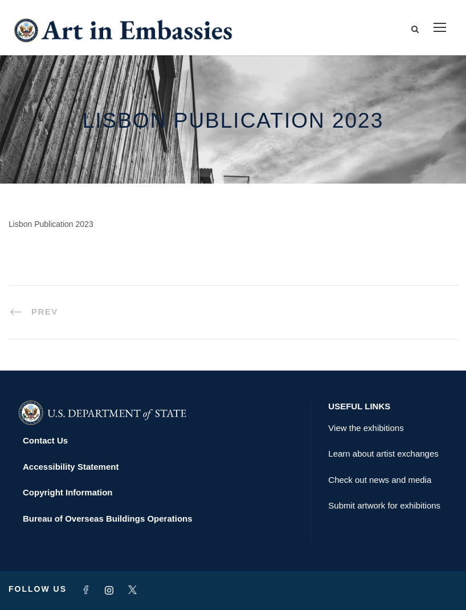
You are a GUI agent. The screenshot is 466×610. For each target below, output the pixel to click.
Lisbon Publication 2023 (51, 224)
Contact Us (45, 440)
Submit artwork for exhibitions (384, 505)
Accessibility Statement (70, 466)
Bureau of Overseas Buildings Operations (108, 518)
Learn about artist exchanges (383, 453)
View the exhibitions (365, 428)
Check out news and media (379, 480)
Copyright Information (68, 492)
